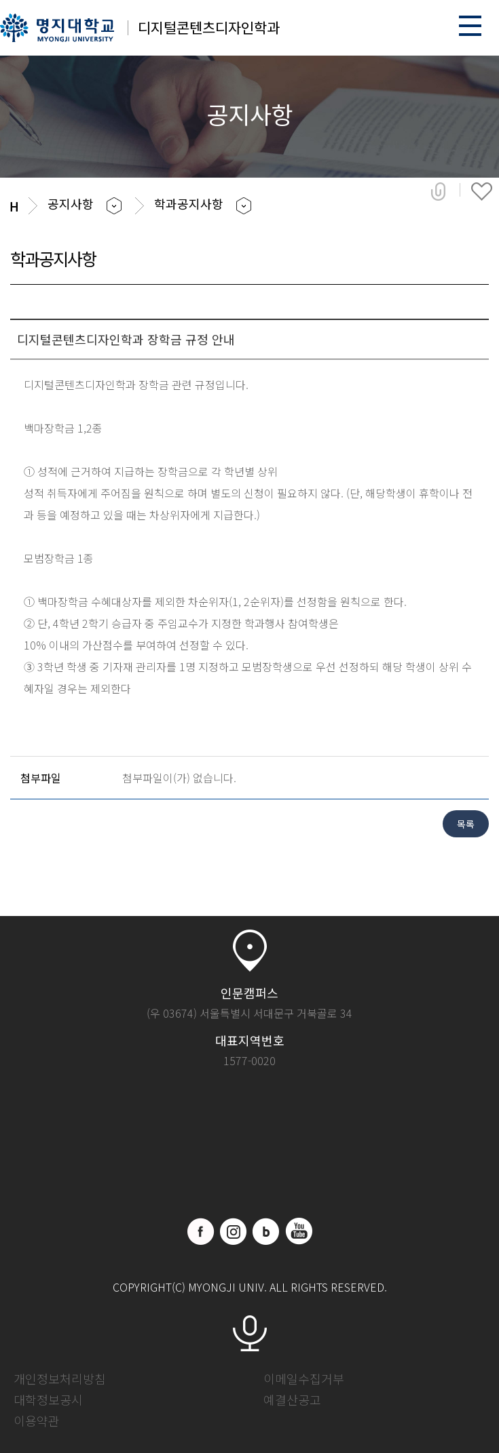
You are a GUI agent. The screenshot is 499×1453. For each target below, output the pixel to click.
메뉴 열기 (470, 25)
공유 (438, 191)
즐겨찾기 (481, 191)
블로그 (266, 1231)
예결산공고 (292, 1399)
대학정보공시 (48, 1399)
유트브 (298, 1231)
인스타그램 (233, 1231)
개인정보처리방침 (60, 1378)
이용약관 (37, 1420)
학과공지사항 (189, 203)
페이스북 (201, 1231)
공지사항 (70, 203)
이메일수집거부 (303, 1378)
